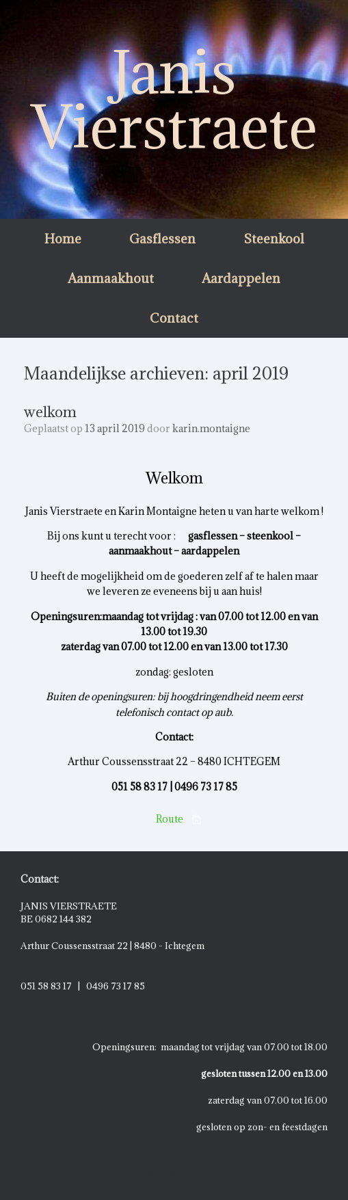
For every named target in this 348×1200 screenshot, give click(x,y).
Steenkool (273, 238)
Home (62, 238)
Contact (174, 318)
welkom (50, 412)
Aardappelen (241, 278)
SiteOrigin (169, 1174)
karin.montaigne (211, 428)
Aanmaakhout (111, 278)
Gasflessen (162, 238)
